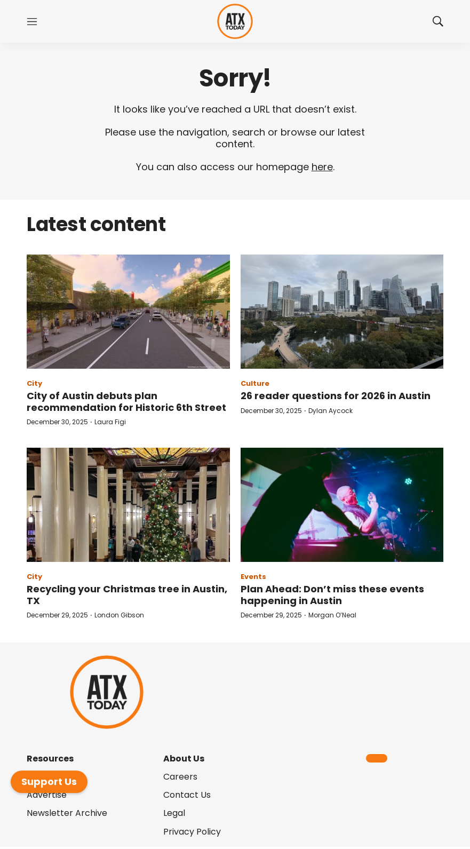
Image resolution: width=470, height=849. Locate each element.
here (322, 166)
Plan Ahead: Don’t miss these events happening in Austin (332, 594)
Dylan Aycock (330, 410)
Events (253, 577)
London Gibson (119, 615)
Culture (255, 383)
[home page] (235, 21)
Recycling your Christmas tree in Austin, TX (127, 594)
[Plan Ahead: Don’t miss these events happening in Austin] (342, 505)
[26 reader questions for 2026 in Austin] (342, 312)
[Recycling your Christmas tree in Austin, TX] (128, 505)
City (34, 383)
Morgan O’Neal (332, 615)
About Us (183, 758)
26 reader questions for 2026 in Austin (336, 395)
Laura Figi (110, 421)
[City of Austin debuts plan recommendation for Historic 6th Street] (128, 312)
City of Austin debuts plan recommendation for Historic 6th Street (126, 401)
